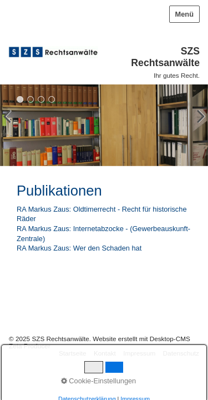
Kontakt (105, 353)
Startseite (73, 353)
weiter (197, 127)
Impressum (139, 353)
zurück (11, 127)
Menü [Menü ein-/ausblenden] (184, 14)
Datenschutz (181, 353)
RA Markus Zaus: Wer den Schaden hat (79, 248)
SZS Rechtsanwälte (165, 57)
